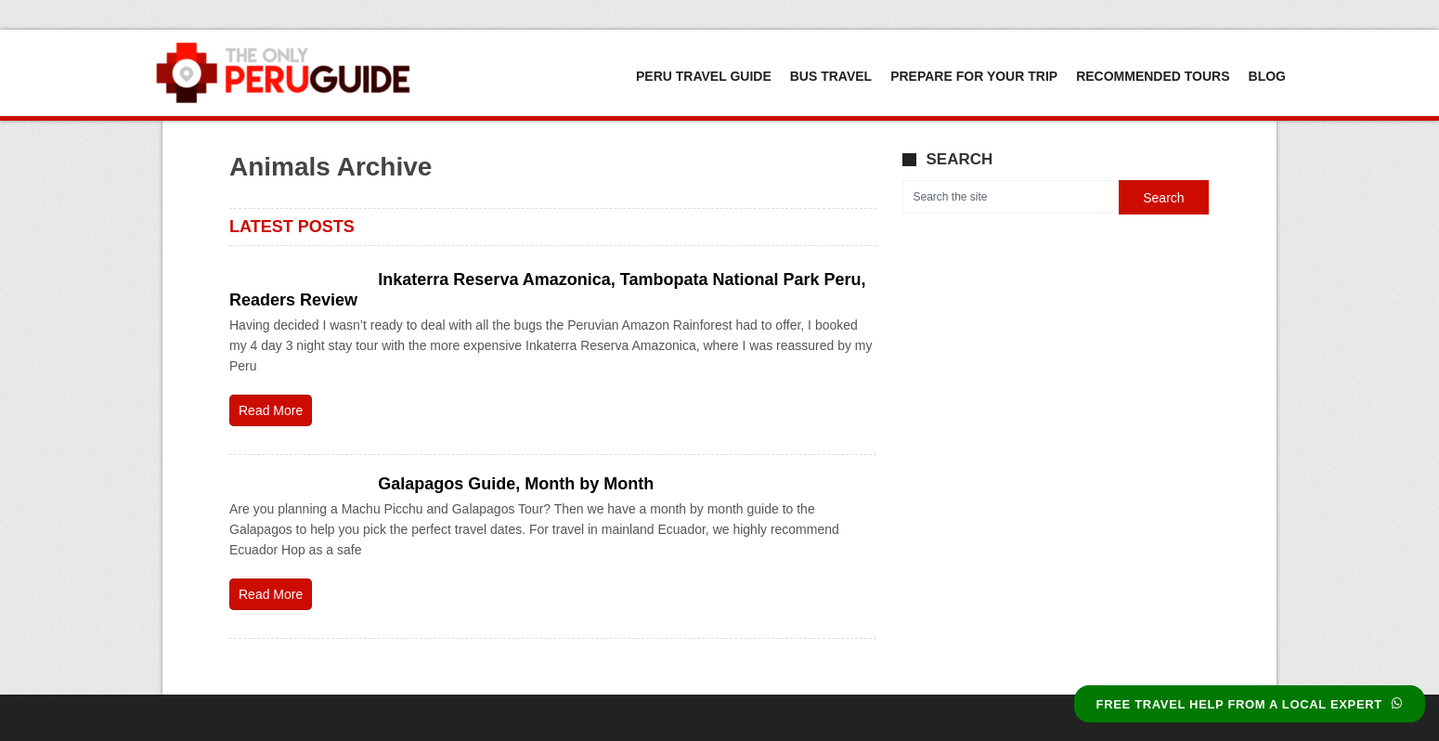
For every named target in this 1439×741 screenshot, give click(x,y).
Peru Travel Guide (703, 76)
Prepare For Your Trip (973, 76)
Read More (271, 410)
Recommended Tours (1152, 76)
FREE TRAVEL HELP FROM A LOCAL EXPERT (1249, 704)
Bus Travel (831, 76)
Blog (1267, 76)
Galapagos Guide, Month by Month (516, 483)
